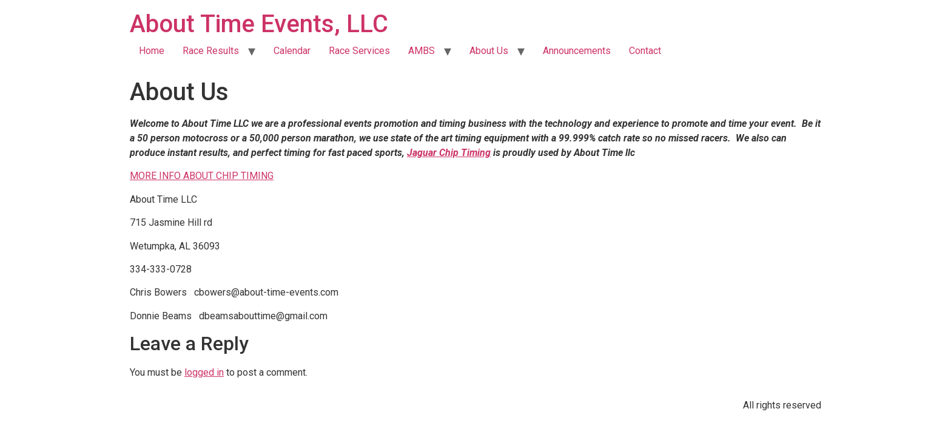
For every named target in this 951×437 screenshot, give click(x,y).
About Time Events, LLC (259, 24)
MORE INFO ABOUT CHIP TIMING (202, 175)
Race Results (211, 50)
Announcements (577, 50)
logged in (204, 372)
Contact (645, 50)
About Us (488, 50)
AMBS (421, 50)
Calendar (292, 50)
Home (151, 50)
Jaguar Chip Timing (449, 152)
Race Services (359, 50)
